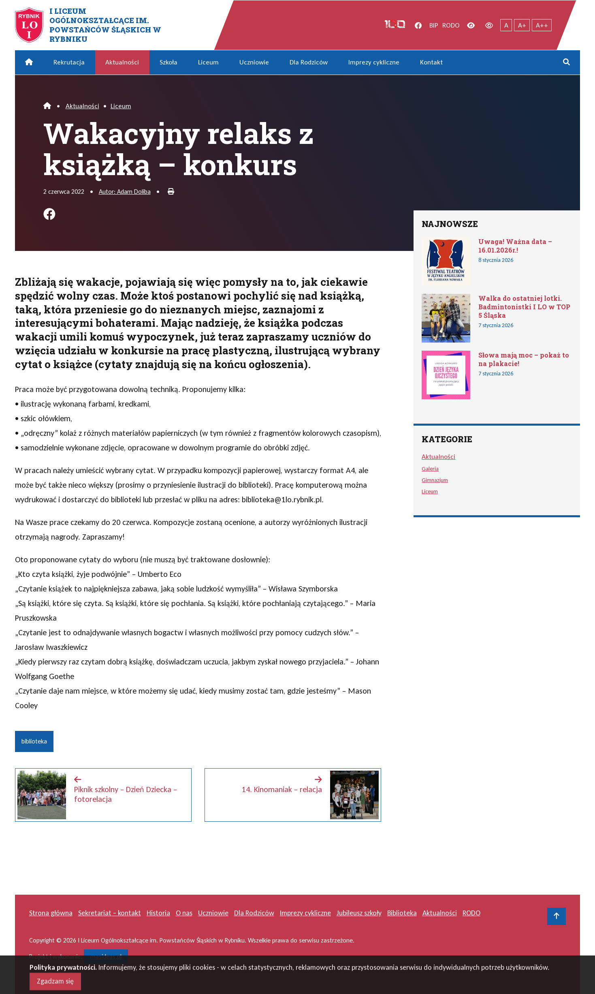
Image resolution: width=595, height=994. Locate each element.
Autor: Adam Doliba (125, 191)
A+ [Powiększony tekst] (522, 25)
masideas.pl (106, 956)
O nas (184, 912)
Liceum (208, 62)
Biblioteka (402, 912)
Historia (158, 912)
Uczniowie (254, 62)
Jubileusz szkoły (359, 912)
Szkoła (168, 62)
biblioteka (34, 741)
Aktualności (122, 62)
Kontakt (431, 62)
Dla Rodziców (309, 62)
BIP (433, 25)
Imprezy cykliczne (373, 62)
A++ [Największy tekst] (542, 25)
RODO (451, 25)
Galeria (430, 468)
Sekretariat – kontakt (109, 912)
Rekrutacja (69, 62)
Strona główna (51, 912)
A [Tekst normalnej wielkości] (506, 25)
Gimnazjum (435, 480)
